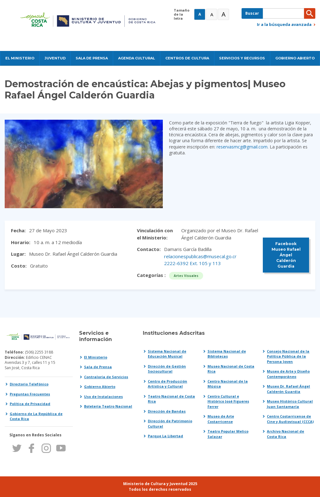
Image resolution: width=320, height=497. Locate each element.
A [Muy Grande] (224, 14)
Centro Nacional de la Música (228, 384)
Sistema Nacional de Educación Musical (167, 354)
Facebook (31, 448)
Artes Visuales (186, 276)
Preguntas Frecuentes (30, 394)
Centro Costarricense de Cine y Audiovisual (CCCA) (290, 419)
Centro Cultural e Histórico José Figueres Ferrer (228, 401)
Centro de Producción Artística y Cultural (167, 384)
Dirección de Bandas (167, 411)
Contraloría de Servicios (106, 376)
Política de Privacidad (30, 403)
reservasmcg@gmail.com (242, 147)
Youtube (60, 448)
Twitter (16, 448)
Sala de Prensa (98, 366)
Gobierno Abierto (99, 386)
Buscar (252, 13)
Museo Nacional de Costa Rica (231, 369)
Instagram (46, 448)
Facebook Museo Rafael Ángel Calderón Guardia (286, 255)
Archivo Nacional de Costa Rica (285, 434)
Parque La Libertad (165, 436)
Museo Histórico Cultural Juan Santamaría (290, 404)
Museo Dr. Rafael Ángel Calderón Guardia (288, 389)
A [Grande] (211, 14)
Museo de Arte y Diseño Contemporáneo (288, 374)
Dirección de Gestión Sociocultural (167, 369)
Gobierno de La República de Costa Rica (36, 416)
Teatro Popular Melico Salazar (228, 434)
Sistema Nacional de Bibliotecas (227, 354)
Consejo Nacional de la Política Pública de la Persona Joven (288, 356)
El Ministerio (95, 357)
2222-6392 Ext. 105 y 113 (192, 263)
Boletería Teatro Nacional (108, 406)
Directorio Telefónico (29, 384)
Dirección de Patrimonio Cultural (170, 424)
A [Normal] (199, 14)
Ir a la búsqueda (284, 24)
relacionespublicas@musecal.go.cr (200, 256)
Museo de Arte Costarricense (221, 419)
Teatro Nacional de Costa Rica (171, 399)
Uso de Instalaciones (103, 396)
